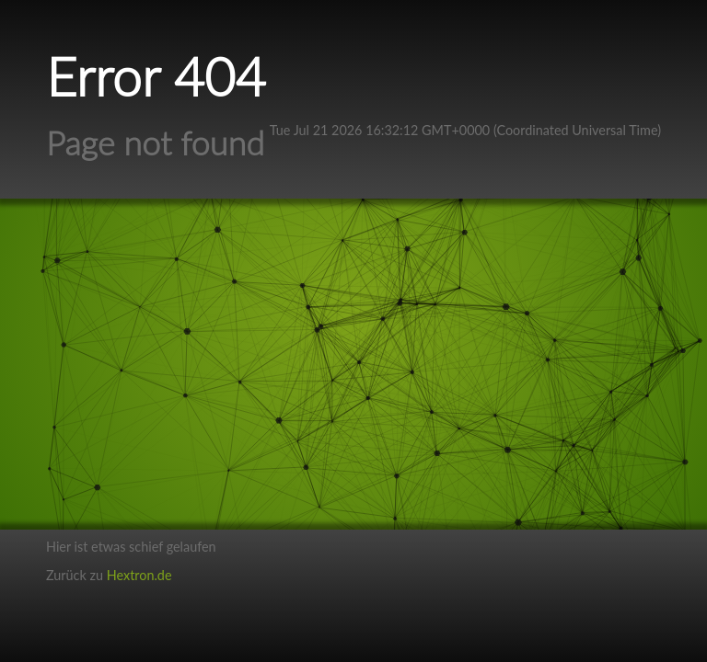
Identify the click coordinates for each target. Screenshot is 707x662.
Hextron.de (139, 575)
